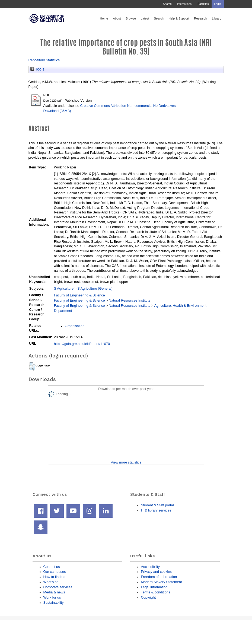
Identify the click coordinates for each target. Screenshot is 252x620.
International (184, 3)
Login (217, 3)
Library (216, 18)
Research (200, 18)
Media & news (54, 592)
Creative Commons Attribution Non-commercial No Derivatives (128, 106)
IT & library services (156, 510)
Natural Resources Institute (130, 300)
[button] (32, 366)
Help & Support (178, 18)
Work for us (52, 597)
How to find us (54, 577)
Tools (37, 69)
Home (104, 18)
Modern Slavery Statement (161, 582)
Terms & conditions (155, 592)
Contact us (51, 567)
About (117, 18)
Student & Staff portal (157, 505)
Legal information (154, 587)
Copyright (148, 597)
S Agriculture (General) (95, 288)
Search (167, 3)
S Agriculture (64, 288)
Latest (145, 18)
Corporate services (57, 587)
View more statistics (126, 462)
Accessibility (150, 567)
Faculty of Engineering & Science (79, 295)
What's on (51, 582)
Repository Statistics (44, 60)
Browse (131, 18)
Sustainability (53, 602)
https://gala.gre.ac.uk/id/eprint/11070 (82, 344)
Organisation (74, 326)
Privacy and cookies (156, 572)
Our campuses (54, 572)
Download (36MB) (57, 111)
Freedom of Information (159, 577)
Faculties (203, 3)
